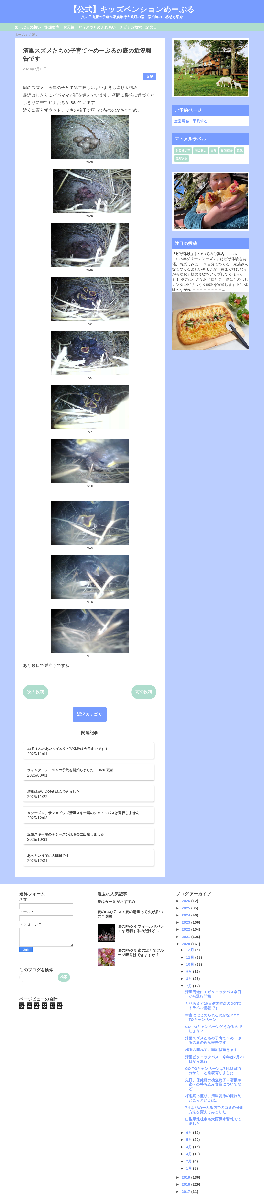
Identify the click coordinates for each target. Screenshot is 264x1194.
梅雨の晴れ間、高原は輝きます (211, 1002)
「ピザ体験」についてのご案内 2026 (204, 254)
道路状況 (181, 158)
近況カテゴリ (89, 714)
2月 (189, 1114)
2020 (186, 896)
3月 (189, 1107)
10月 (190, 917)
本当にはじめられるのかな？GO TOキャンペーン (212, 970)
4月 (189, 1099)
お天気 (69, 27)
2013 (186, 1173)
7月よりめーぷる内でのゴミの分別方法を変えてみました (214, 1062)
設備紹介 (227, 150)
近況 (149, 76)
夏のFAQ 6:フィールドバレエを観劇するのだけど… (141, 881)
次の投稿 (35, 692)
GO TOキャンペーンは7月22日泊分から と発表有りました (213, 1023)
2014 (186, 1165)
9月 (189, 924)
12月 (190, 903)
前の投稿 (143, 692)
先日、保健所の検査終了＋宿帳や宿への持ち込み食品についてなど (213, 1036)
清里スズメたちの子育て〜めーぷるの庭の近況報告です (213, 993)
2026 (186, 853)
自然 (214, 150)
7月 (189, 938)
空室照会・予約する (191, 121)
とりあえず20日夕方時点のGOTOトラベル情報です (213, 958)
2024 (186, 868)
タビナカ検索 (130, 27)
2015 (186, 1158)
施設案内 (51, 27)
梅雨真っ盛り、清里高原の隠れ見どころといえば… (213, 1051)
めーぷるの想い (28, 27)
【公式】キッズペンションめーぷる (132, 9)
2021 (186, 889)
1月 (189, 1121)
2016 (186, 1151)
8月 (189, 931)
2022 (186, 882)
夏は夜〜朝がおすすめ (116, 854)
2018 (186, 1137)
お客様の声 (183, 150)
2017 (186, 1144)
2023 (186, 875)
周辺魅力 (201, 150)
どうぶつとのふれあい (97, 27)
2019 (186, 1130)
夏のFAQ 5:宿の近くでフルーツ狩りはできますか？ (141, 905)
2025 (186, 861)
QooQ (140, 1192)
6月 (189, 1085)
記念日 (151, 27)
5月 (189, 1092)
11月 (190, 910)
